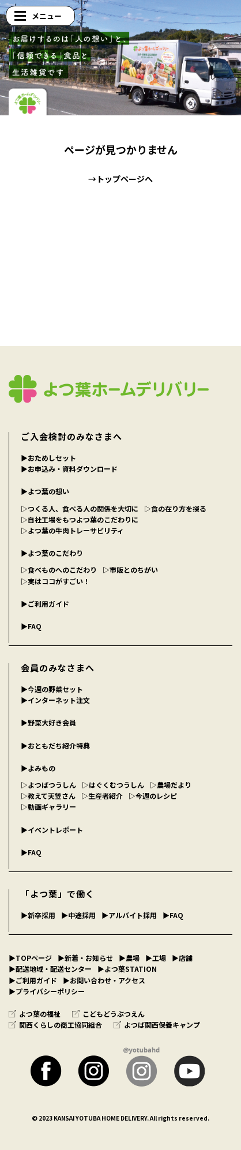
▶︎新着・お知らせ (85, 958)
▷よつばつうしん (48, 785)
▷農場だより (170, 785)
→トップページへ (120, 179)
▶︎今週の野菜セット (52, 689)
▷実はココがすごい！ (55, 581)
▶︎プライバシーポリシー (47, 991)
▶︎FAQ (31, 626)
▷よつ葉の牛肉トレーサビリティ (72, 530)
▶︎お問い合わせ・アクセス (104, 980)
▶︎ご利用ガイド (45, 603)
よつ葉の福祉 (35, 1014)
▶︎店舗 (182, 958)
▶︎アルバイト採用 (129, 915)
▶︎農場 (129, 958)
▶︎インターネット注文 (55, 700)
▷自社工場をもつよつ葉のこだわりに (79, 519)
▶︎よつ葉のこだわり (52, 553)
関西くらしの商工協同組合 (55, 1024)
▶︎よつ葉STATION (127, 969)
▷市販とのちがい (130, 569)
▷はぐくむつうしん (113, 785)
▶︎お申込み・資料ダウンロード (69, 468)
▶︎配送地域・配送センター (50, 969)
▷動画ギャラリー (48, 806)
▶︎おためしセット (48, 458)
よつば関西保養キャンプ (157, 1024)
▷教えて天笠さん (48, 796)
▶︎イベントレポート (52, 830)
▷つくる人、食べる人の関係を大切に (79, 508)
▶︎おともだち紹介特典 (55, 745)
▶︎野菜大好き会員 (48, 722)
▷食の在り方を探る (175, 508)
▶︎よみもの (38, 768)
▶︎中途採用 (78, 915)
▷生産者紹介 (102, 796)
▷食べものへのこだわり (59, 569)
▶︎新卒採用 (38, 915)
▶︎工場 (155, 958)
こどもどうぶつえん (108, 1014)
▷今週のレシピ (153, 796)
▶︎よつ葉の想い (45, 491)
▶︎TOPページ (30, 958)
